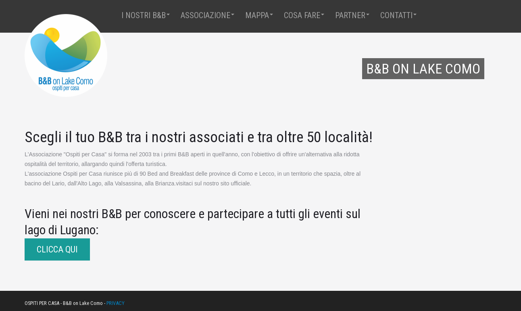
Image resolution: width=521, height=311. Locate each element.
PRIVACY (115, 303)
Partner (352, 15)
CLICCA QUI (57, 249)
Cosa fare (304, 15)
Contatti (398, 15)
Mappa (259, 15)
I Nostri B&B (145, 15)
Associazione (207, 15)
